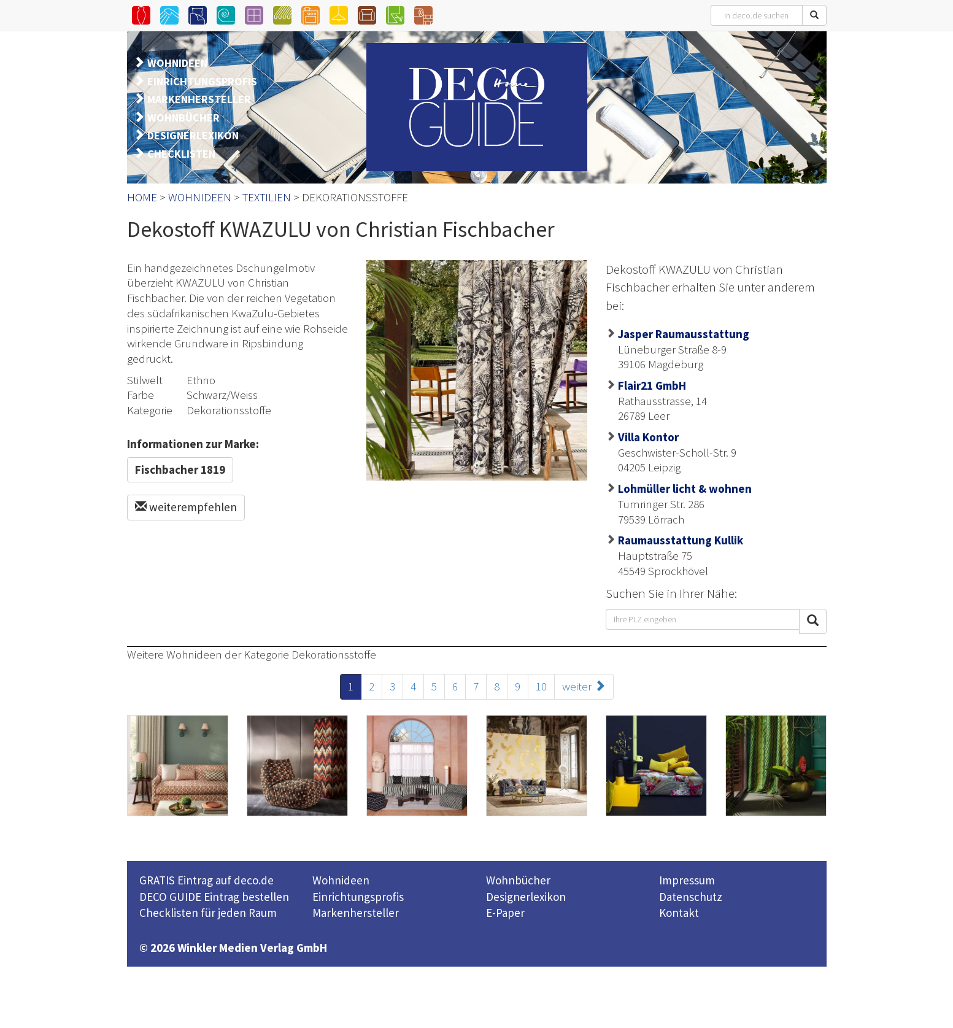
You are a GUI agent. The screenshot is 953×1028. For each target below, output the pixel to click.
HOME (142, 197)
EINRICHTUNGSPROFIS (202, 81)
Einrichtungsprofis (358, 896)
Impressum (687, 880)
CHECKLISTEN (181, 154)
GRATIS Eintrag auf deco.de (206, 880)
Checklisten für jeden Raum (208, 912)
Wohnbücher (518, 880)
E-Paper (505, 912)
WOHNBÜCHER (183, 117)
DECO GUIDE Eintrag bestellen (214, 896)
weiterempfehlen (186, 507)
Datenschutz (690, 896)
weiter (584, 686)
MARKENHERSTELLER (199, 99)
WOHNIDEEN (177, 63)
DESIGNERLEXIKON (193, 135)
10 (541, 686)
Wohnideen (340, 880)
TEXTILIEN (266, 197)
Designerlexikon (526, 896)
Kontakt (679, 912)
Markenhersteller (355, 912)
